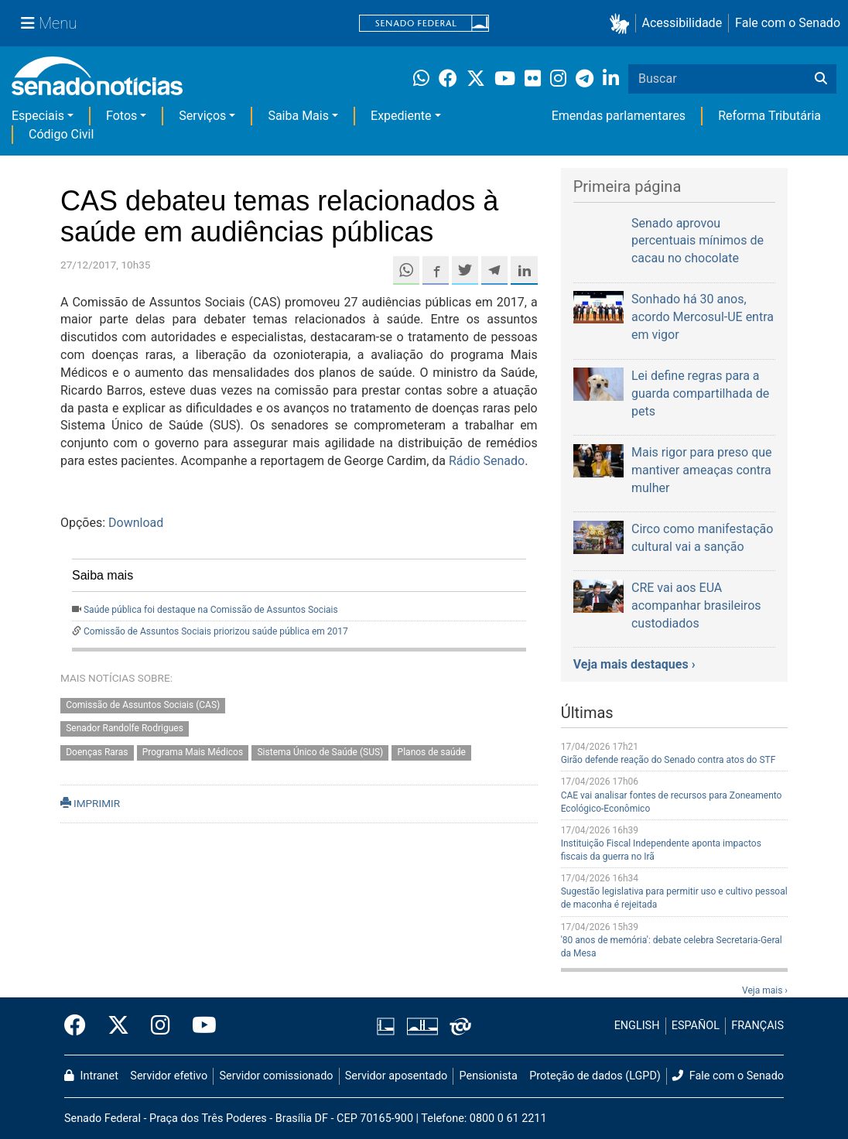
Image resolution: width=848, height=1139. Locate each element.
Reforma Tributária (769, 115)
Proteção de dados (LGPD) (595, 1076)
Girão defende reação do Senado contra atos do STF (668, 759)
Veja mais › (765, 990)
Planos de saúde (432, 752)
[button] (622, 23)
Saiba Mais (298, 115)
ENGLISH (637, 1025)
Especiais (38, 115)
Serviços (202, 115)
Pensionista (489, 1076)
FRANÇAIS (757, 1025)
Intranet (91, 1076)
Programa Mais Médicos (192, 752)
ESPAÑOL (696, 1025)
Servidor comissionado (276, 1076)
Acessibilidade (682, 22)
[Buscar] (820, 79)
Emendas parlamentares (619, 115)
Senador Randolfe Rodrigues (124, 728)
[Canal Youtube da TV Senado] (199, 1026)
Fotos (121, 115)
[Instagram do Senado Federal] (160, 1026)
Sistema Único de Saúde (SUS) (320, 752)
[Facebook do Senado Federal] (80, 1026)
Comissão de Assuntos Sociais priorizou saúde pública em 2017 (216, 631)
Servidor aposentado (396, 1076)
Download (135, 522)
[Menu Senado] (49, 23)
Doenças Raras (97, 752)
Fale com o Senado (787, 22)
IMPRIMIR (90, 803)
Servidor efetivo (168, 1076)
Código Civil (61, 134)
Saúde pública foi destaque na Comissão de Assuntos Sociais (211, 609)
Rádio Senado (487, 460)
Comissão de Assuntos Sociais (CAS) (143, 704)
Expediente (401, 115)
